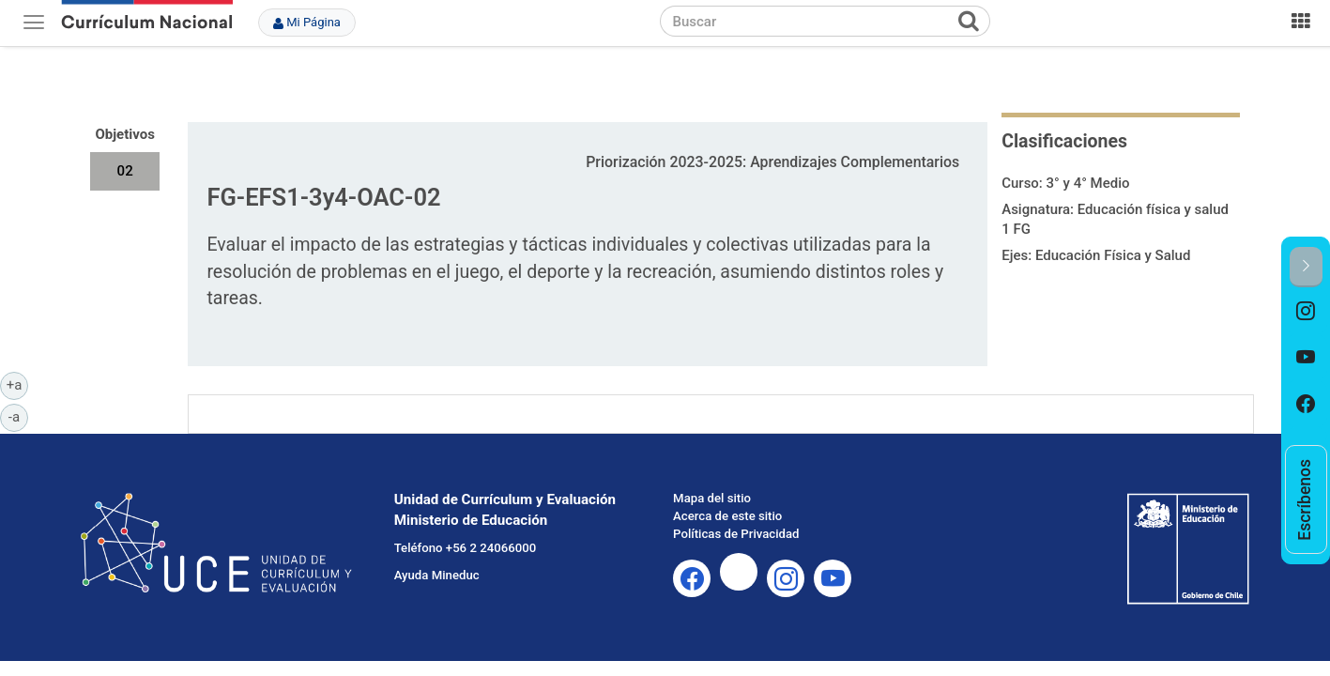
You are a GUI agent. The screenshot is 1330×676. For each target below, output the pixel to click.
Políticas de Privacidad (736, 534)
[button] (1306, 267)
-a (18, 416)
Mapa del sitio (712, 498)
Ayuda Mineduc (437, 575)
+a (17, 384)
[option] (1306, 310)
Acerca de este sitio (727, 516)
